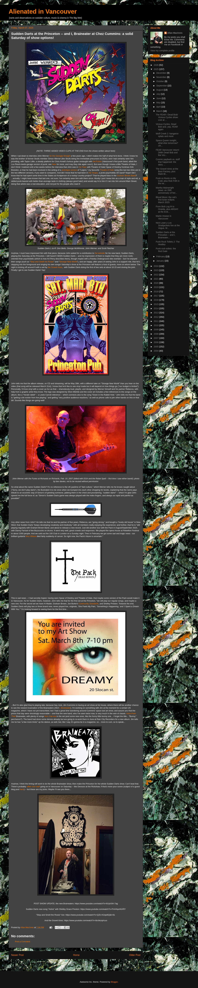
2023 (156, 270)
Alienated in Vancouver (43, 11)
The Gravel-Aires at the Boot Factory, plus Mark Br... (167, 171)
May (158, 102)
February (161, 256)
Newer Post (17, 955)
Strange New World (68, 261)
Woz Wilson (31, 536)
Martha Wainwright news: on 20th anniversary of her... (166, 190)
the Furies (97, 161)
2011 (156, 321)
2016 (156, 300)
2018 (156, 291)
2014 (156, 308)
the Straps (93, 173)
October (160, 81)
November (161, 77)
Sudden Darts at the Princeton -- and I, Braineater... (165, 235)
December (161, 73)
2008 (156, 334)
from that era (50, 716)
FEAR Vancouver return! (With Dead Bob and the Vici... (167, 152)
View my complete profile (162, 50)
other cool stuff (33, 786)
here (54, 164)
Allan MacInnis (175, 33)
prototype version (69, 170)
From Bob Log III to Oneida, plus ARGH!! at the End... (167, 209)
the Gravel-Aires (55, 267)
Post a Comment (22, 941)
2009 (156, 329)
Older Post (134, 955)
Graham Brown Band (126, 175)
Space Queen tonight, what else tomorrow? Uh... (167, 143)
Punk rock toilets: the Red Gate (166, 249)
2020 (156, 283)
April (158, 107)
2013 (156, 312)
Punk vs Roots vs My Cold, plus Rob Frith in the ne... (168, 181)
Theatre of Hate (107, 170)
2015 (156, 304)
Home (76, 955)
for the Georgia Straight (60, 156)
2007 (156, 338)
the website (100, 253)
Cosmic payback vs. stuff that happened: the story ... (168, 162)
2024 (156, 266)
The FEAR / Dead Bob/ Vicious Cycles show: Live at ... (167, 117)
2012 (156, 317)
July (158, 94)
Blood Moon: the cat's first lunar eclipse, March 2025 (166, 200)
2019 (156, 287)
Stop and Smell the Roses (42, 261)
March (159, 111)
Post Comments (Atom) (81, 963)
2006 (156, 342)
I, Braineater (64, 708)
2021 (156, 279)
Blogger (114, 982)
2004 (156, 351)
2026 (156, 65)
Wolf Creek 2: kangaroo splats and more (167, 134)
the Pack (82, 167)
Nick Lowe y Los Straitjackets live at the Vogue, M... (168, 225)
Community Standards (89, 603)
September (161, 85)
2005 (156, 346)
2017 (156, 295)
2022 (156, 274)
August (160, 90)
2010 (156, 325)
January (160, 261)
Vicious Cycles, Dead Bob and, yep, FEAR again (167, 127)
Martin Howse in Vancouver (163, 217)
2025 (156, 69)
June (158, 98)
